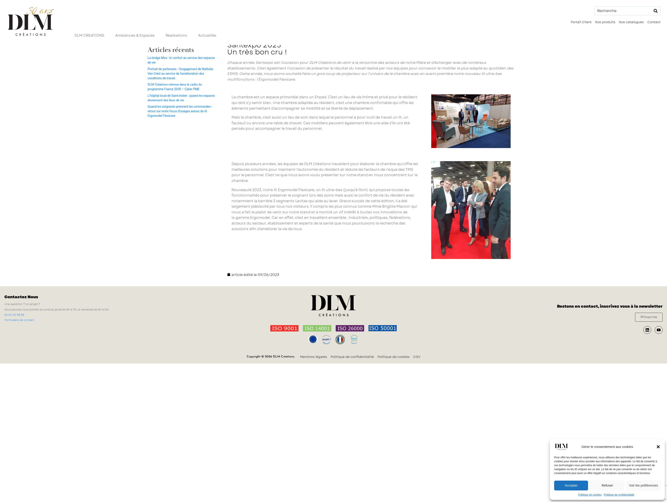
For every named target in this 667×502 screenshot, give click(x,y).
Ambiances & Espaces (135, 35)
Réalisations (176, 35)
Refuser (607, 485)
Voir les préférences (643, 485)
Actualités (207, 35)
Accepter (571, 485)
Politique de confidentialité (619, 494)
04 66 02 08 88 (14, 315)
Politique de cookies (590, 494)
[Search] (655, 11)
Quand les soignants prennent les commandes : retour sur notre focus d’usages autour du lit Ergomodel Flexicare (180, 111)
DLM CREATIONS (89, 35)
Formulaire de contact (19, 320)
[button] (658, 447)
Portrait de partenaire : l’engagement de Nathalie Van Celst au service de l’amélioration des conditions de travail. (180, 73)
